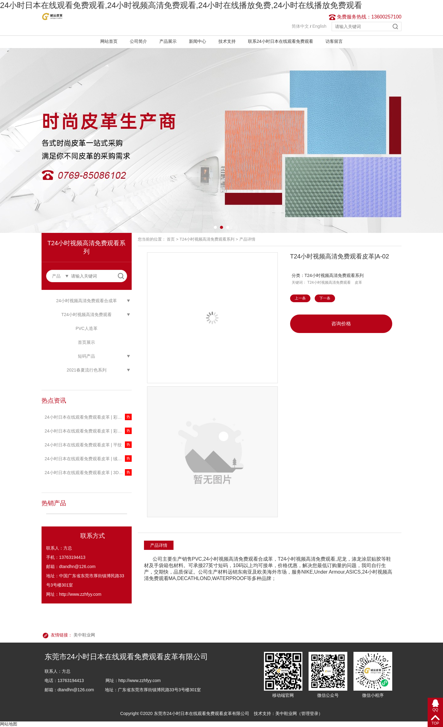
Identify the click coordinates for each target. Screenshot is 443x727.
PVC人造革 (87, 328)
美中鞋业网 (84, 634)
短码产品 (86, 356)
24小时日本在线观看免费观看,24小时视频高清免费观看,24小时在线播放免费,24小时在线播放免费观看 (181, 5)
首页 (171, 239)
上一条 (300, 298)
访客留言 (334, 41)
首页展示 (86, 342)
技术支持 (227, 41)
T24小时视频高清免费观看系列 (207, 239)
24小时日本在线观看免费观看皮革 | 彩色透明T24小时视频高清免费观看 (88, 430)
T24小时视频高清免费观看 (86, 314)
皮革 (358, 282)
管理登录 (309, 713)
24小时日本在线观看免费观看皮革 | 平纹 (83, 444)
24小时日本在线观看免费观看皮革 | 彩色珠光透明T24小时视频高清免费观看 (88, 417)
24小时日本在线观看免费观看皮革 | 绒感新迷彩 (88, 458)
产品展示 (168, 41)
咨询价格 (341, 323)
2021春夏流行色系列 (86, 370)
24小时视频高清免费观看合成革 (86, 300)
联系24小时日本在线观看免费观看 (280, 41)
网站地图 (8, 723)
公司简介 (138, 41)
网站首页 (109, 41)
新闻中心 (197, 41)
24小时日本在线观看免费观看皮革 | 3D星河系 (88, 472)
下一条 (324, 298)
